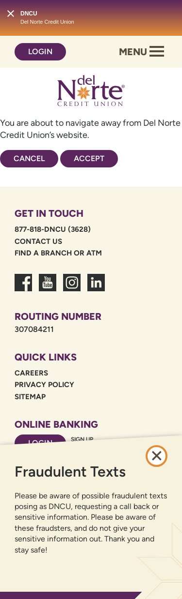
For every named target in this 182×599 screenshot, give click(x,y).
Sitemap (30, 396)
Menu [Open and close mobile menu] (141, 52)
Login (40, 51)
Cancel (29, 158)
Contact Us (38, 241)
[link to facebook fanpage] (23, 288)
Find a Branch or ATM (58, 253)
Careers (31, 373)
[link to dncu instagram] (72, 288)
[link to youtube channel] (47, 288)
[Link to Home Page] (91, 92)
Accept (89, 158)
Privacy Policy (44, 384)
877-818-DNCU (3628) (53, 229)
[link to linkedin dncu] (96, 288)
